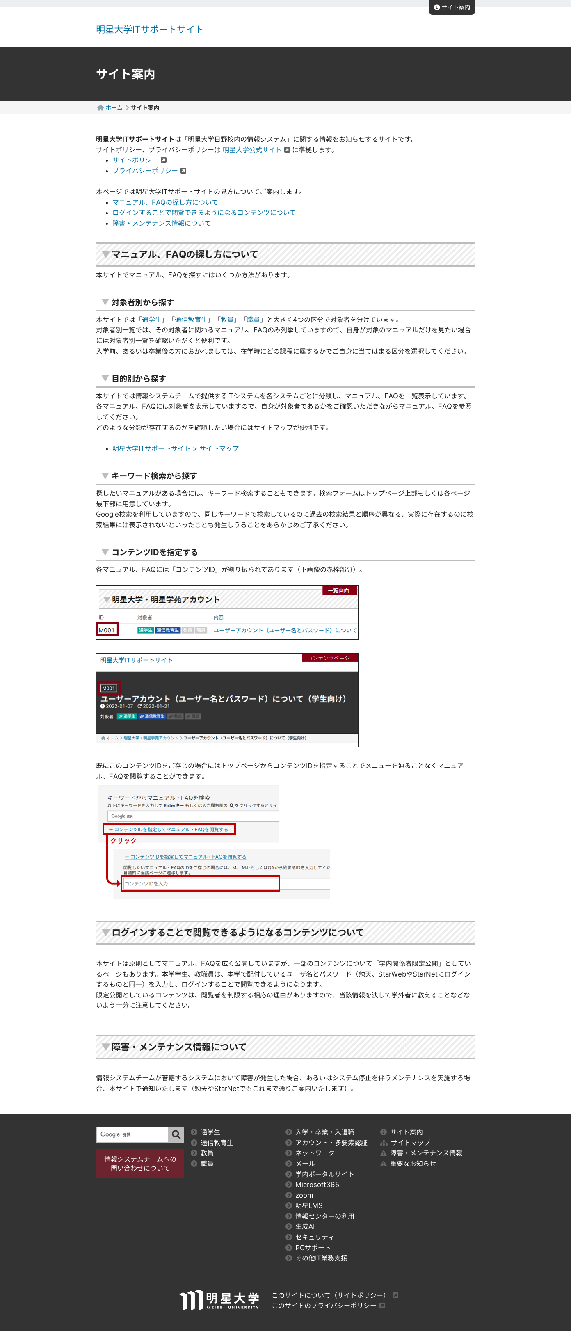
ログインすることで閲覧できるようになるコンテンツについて (204, 212)
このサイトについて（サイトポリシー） (331, 1295)
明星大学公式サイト (252, 149)
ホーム (114, 108)
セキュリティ (310, 1237)
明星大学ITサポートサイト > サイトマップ (175, 448)
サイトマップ (405, 1142)
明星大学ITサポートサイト (150, 29)
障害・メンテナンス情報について (161, 223)
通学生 (152, 319)
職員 (253, 319)
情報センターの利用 (320, 1216)
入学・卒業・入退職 (320, 1132)
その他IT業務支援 (316, 1258)
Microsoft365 (313, 1184)
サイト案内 (452, 7)
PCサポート (308, 1247)
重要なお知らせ (408, 1163)
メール (300, 1163)
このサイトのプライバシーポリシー (324, 1305)
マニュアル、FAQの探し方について (165, 202)
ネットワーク (310, 1153)
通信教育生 (191, 319)
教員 (227, 319)
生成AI (300, 1226)
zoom (299, 1195)
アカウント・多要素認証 (327, 1142)
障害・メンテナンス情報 (421, 1153)
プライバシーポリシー (145, 170)
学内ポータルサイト (320, 1174)
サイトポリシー (135, 160)
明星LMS (304, 1205)
